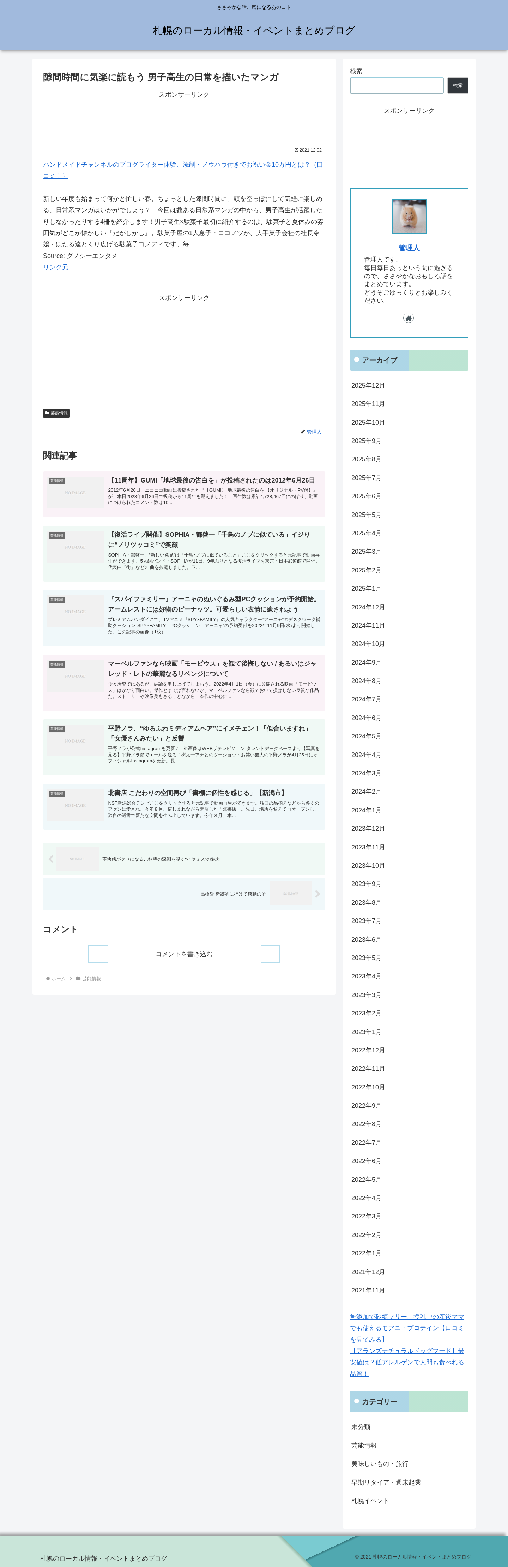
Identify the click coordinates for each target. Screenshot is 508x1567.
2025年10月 (368, 422)
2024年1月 (366, 810)
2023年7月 (366, 920)
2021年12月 (368, 1272)
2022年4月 (366, 1198)
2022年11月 (368, 1068)
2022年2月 (366, 1235)
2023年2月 (366, 1013)
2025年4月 (366, 533)
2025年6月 (366, 496)
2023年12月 (368, 828)
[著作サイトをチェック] (408, 318)
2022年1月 (366, 1253)
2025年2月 (366, 570)
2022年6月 (366, 1161)
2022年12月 (368, 1050)
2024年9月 (366, 662)
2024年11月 (368, 625)
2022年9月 (366, 1105)
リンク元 (55, 267)
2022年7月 (366, 1142)
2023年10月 (368, 865)
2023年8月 (366, 902)
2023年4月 (366, 976)
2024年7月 (366, 699)
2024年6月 (366, 717)
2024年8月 (366, 680)
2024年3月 (366, 773)
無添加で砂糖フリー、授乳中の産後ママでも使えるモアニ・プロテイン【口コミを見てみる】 (407, 1328)
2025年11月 (368, 403)
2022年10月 (368, 1087)
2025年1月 (366, 588)
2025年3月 (366, 551)
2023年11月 (368, 847)
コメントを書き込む (184, 965)
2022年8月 (366, 1123)
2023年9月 (366, 883)
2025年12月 (368, 385)
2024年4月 (366, 754)
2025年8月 (366, 459)
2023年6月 (366, 939)
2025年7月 (366, 477)
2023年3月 (366, 994)
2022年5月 (366, 1179)
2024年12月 (368, 607)
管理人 (409, 248)
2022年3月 (366, 1216)
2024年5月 (366, 736)
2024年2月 (366, 791)
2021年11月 (368, 1290)
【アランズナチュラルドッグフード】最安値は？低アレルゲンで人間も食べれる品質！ (407, 1362)
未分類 (360, 1427)
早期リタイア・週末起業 (386, 1482)
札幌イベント (370, 1500)
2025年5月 (366, 514)
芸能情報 (56, 413)
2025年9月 (366, 440)
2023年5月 (366, 957)
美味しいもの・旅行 (380, 1463)
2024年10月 (368, 643)
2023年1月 (366, 1032)
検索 (356, 71)
